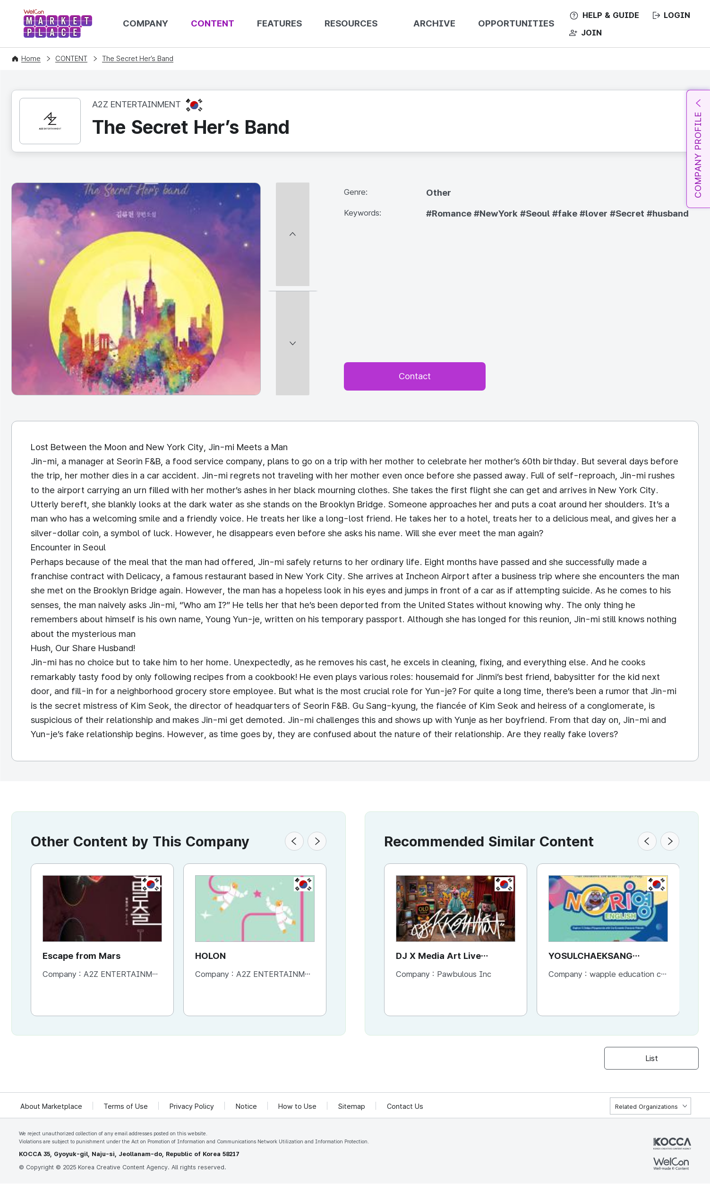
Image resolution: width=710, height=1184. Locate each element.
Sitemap (353, 1106)
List (651, 1058)
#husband (668, 213)
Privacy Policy (193, 1106)
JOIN (591, 32)
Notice (247, 1106)
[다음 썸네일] (293, 391)
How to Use (299, 1106)
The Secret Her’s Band (137, 58)
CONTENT (212, 23)
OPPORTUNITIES (516, 23)
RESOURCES (351, 23)
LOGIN (677, 15)
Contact (415, 376)
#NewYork (497, 213)
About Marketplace (51, 1106)
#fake (566, 213)
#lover (595, 213)
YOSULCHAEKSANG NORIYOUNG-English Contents (593, 956)
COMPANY (145, 23)
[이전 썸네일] (293, 187)
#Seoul (536, 213)
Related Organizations (646, 1106)
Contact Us (406, 1106)
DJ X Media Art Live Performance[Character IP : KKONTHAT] (454, 956)
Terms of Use (126, 1106)
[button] (294, 841)
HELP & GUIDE (610, 15)
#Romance (450, 213)
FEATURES (279, 23)
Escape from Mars (82, 955)
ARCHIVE (434, 23)
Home (31, 58)
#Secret (628, 213)
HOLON (210, 955)
